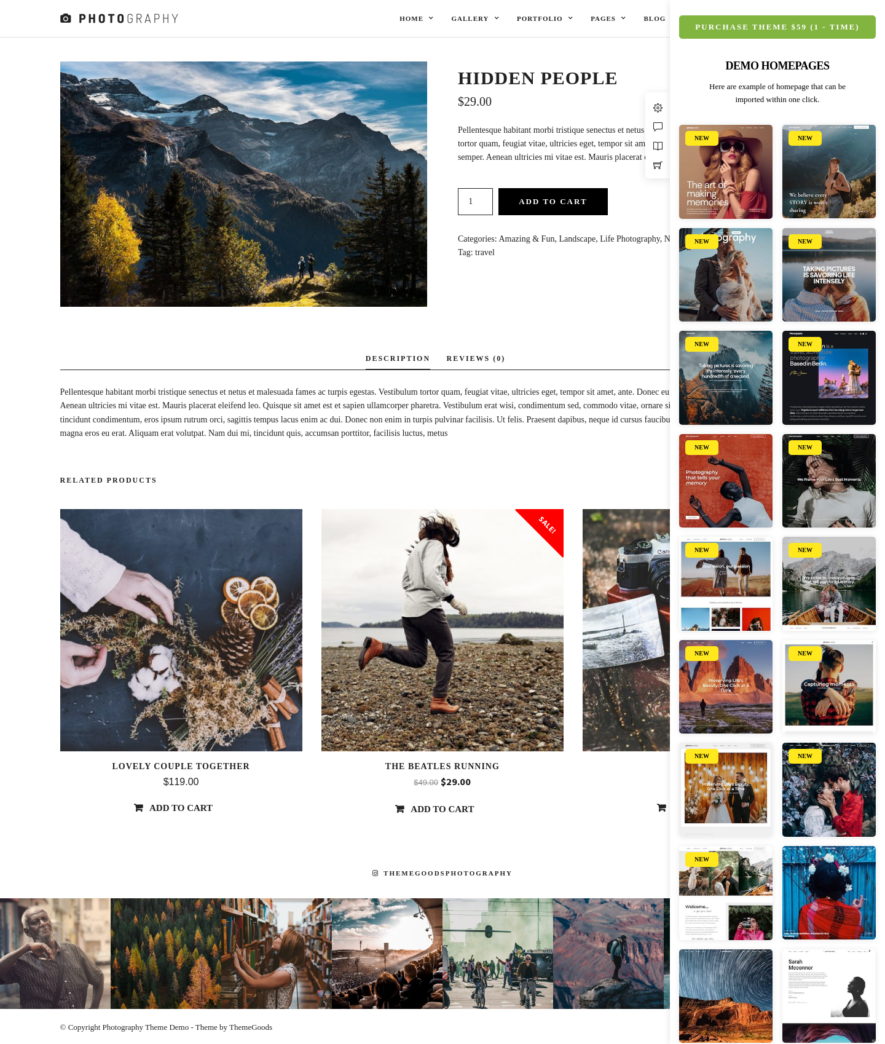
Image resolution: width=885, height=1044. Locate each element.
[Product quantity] (475, 201)
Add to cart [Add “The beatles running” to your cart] (442, 809)
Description (398, 358)
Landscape (577, 238)
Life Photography (629, 238)
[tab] (398, 359)
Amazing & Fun (526, 238)
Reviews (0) (476, 358)
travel (485, 252)
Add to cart (553, 201)
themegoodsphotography (442, 873)
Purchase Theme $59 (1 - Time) (777, 26)
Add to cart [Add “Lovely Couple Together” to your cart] (181, 808)
